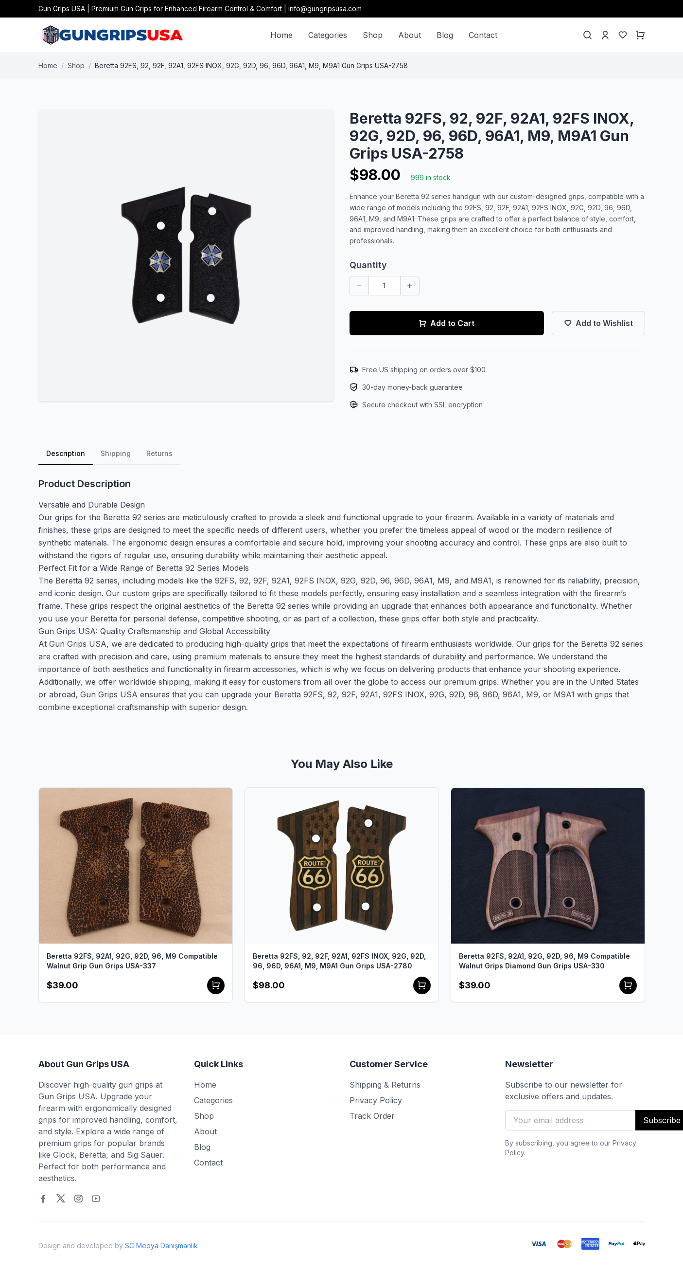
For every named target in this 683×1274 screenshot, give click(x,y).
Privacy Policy (376, 1100)
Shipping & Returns (385, 1085)
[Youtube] (96, 1198)
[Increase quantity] (410, 285)
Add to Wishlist (598, 323)
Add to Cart (446, 323)
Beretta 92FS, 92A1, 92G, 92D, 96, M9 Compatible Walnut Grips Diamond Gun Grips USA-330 (544, 961)
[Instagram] (78, 1198)
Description (65, 453)
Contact (483, 35)
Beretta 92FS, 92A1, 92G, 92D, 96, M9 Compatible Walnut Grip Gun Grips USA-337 (132, 961)
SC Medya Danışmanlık (161, 1245)
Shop (373, 35)
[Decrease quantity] (359, 285)
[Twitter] (61, 1198)
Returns (159, 453)
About (409, 35)
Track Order (372, 1116)
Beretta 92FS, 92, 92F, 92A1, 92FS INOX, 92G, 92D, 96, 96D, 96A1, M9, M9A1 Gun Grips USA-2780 (339, 961)
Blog (445, 35)
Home (281, 35)
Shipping (116, 453)
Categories (327, 35)
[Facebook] (43, 1198)
